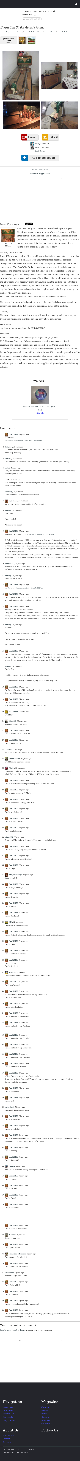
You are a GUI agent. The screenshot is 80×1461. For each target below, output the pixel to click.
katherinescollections (17, 1254)
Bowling (20, 32)
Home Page (8, 1407)
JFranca (12, 1235)
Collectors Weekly (40, 4)
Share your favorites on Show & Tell (40, 11)
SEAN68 (12, 721)
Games (40, 32)
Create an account (8, 1330)
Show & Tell (29, 32)
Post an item (27, 15)
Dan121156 (8, 236)
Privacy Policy (22, 1452)
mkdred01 (9, 837)
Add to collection (38, 158)
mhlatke (8, 459)
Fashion (45, 1407)
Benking (8, 510)
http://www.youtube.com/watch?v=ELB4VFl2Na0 (24, 441)
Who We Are (8, 1435)
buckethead (9, 1107)
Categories (8, 1410)
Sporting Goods (8, 32)
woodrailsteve (14, 758)
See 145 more (40, 151)
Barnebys (7, 1442)
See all (40, 413)
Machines (45, 1420)
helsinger (38, 144)
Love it (30, 137)
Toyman (12, 972)
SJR (10, 922)
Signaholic (13, 501)
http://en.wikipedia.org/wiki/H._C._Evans (38, 534)
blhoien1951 (9, 563)
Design (44, 1410)
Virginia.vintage (15, 875)
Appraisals (8, 1417)
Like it (50, 137)
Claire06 (8, 749)
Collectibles (47, 1423)
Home (44, 1413)
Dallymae (8, 447)
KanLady (8, 492)
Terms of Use (9, 1452)
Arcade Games (50, 32)
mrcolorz (38, 148)
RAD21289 (13, 711)
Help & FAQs (9, 1420)
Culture (45, 1417)
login (22, 1330)
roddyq (12, 1166)
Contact (6, 1438)
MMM (11, 768)
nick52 (7, 468)
